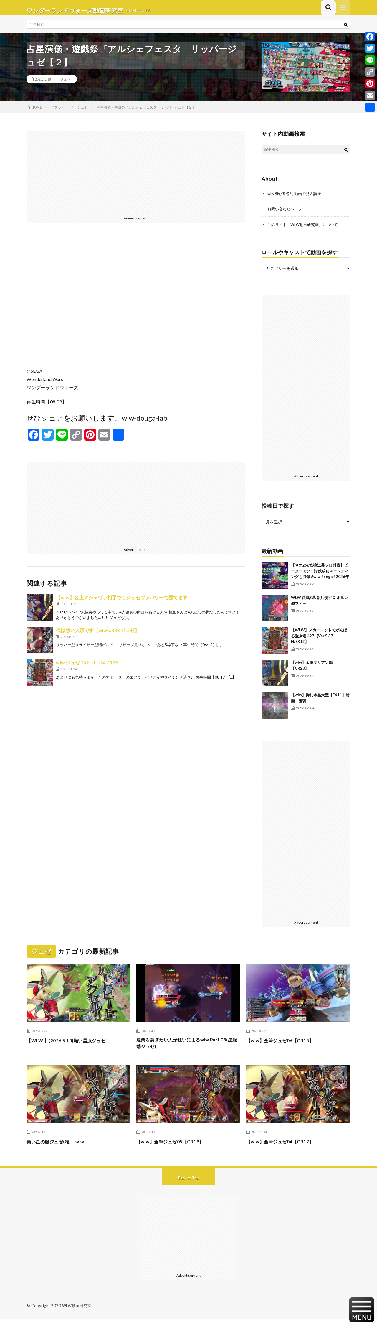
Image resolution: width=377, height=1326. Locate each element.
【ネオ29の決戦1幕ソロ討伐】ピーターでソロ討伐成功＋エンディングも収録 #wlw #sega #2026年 (320, 576)
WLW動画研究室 (77, 1312)
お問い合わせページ (286, 213)
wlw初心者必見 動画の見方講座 (296, 198)
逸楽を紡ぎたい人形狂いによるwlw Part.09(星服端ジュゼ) (179, 1049)
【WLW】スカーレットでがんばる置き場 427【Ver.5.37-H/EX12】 (319, 641)
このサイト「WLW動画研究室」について (305, 229)
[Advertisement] (135, 177)
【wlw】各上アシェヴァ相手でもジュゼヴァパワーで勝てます (121, 602)
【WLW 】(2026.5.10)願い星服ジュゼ (72, 1045)
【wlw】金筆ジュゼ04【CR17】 (285, 1148)
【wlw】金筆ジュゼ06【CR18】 (285, 1045)
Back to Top (189, 1184)
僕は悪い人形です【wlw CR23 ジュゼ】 (97, 635)
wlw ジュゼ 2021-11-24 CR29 (87, 668)
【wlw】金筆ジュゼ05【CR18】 (175, 1148)
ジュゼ (65, 84)
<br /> (136, 305)
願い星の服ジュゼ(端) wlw (61, 1148)
